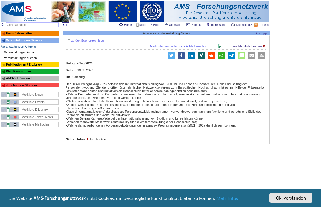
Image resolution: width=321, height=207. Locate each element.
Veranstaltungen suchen (20, 58)
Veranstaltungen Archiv (19, 52)
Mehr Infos (227, 199)
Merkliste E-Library (35, 109)
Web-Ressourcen (18, 71)
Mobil (142, 24)
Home (128, 24)
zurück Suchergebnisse (85, 40)
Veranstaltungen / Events (24, 40)
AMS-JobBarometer (20, 78)
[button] (171, 55)
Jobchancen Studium (21, 85)
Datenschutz (244, 24)
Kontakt (196, 24)
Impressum (218, 24)
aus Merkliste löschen (249, 46)
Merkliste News (32, 94)
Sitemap (174, 24)
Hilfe (156, 24)
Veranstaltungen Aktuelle (18, 46)
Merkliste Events (33, 102)
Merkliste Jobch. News (37, 117)
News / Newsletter (19, 33)
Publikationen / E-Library (24, 64)
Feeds (265, 24)
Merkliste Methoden (35, 124)
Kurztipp (261, 33)
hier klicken (98, 139)
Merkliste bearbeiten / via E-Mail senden (178, 46)
